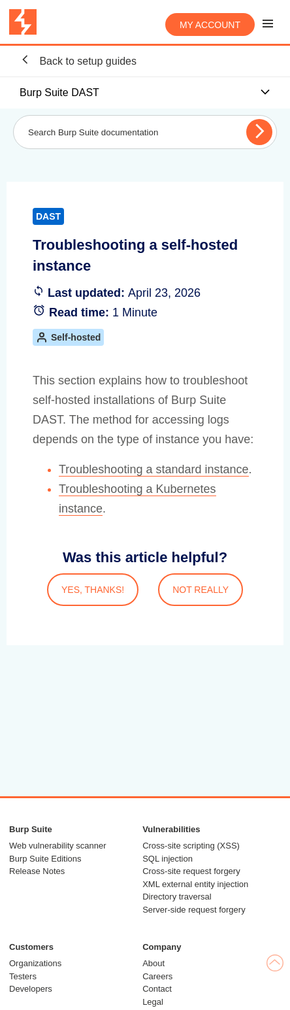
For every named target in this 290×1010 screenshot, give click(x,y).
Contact (157, 989)
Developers (30, 989)
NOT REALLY (200, 589)
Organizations (35, 963)
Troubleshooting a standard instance (154, 469)
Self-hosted (68, 337)
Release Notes (37, 871)
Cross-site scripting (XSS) (191, 845)
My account (210, 25)
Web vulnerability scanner (57, 845)
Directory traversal (176, 896)
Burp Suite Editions (45, 859)
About (153, 963)
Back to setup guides (78, 60)
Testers (23, 976)
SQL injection (167, 859)
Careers (157, 976)
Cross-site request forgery (191, 871)
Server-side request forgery (194, 910)
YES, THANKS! (92, 589)
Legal (152, 1002)
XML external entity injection (195, 884)
